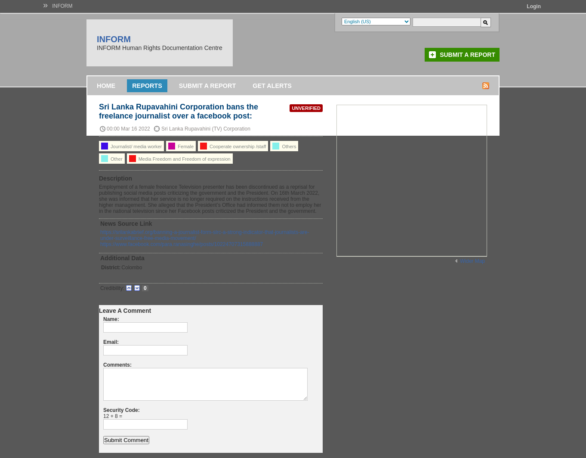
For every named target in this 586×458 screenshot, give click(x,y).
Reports (147, 85)
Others (284, 146)
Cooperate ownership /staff (233, 146)
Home (106, 85)
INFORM (62, 6)
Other (112, 158)
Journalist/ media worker (131, 146)
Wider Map (472, 261)
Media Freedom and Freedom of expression (180, 158)
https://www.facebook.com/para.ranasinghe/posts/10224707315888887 (181, 244)
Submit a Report (467, 54)
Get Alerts (272, 85)
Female (181, 146)
